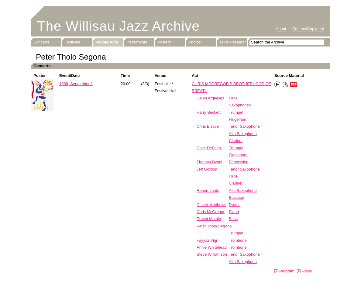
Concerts (41, 42)
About (281, 28)
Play (277, 84)
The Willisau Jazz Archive (118, 26)
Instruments (136, 42)
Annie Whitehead (212, 247)
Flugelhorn (238, 119)
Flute (233, 98)
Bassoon (236, 197)
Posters (164, 42)
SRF (293, 85)
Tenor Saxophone (244, 126)
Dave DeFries (209, 148)
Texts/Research (233, 42)
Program (286, 271)
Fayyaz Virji (207, 240)
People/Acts (106, 42)
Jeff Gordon (207, 169)
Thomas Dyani (209, 162)
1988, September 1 (76, 83)
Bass (233, 218)
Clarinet (235, 140)
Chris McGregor (211, 211)
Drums (234, 204)
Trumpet (236, 112)
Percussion (238, 162)
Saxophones (240, 105)
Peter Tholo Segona (214, 226)
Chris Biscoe (208, 126)
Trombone (238, 240)
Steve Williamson (212, 254)
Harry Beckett (209, 112)
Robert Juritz (208, 190)
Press (307, 271)
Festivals (72, 42)
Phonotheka (285, 85)
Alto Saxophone (243, 133)
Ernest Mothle (209, 218)
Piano (234, 211)
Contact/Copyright (308, 28)
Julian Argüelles (210, 98)
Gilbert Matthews (211, 204)
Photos (194, 42)
